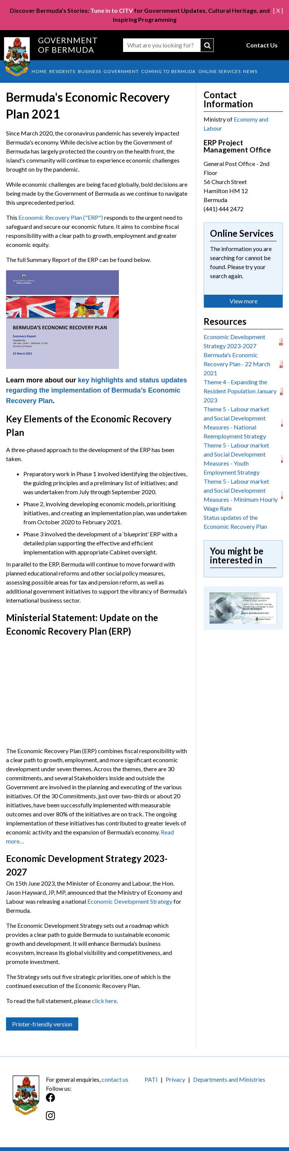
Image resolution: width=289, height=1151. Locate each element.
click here (104, 1000)
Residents (62, 71)
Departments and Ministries (229, 1079)
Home (39, 71)
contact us (115, 1079)
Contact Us (262, 45)
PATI (151, 1079)
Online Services (219, 71)
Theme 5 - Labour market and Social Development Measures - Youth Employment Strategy (236, 459)
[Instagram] (95, 1119)
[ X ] (278, 10)
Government (121, 71)
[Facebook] (95, 1101)
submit (207, 45)
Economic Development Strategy (129, 901)
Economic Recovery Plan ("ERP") (60, 217)
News (250, 71)
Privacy (175, 1079)
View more (243, 300)
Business (89, 71)
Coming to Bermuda (168, 71)
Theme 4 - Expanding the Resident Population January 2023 (240, 390)
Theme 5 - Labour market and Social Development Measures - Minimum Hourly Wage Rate (241, 495)
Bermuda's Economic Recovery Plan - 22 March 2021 (237, 363)
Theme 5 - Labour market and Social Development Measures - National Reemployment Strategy (236, 422)
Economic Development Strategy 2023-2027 (234, 341)
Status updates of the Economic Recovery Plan (235, 522)
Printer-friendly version (42, 1024)
